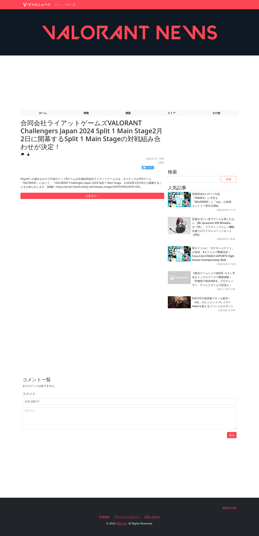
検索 (228, 179)
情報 (86, 113)
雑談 (128, 113)
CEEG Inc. (122, 523)
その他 (216, 113)
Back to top (229, 507)
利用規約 (104, 517)
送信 (231, 435)
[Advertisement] (129, 81)
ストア (171, 113)
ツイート (148, 167)
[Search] (194, 179)
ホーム (58, 4)
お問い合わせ (152, 517)
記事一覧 (70, 4)
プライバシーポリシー (127, 517)
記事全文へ (92, 196)
